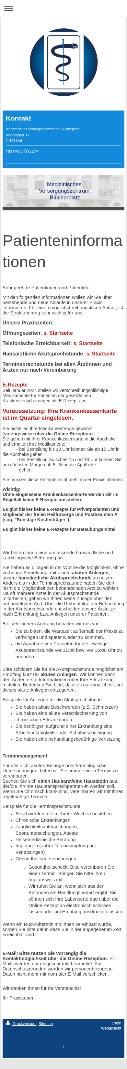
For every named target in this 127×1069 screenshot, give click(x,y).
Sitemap (46, 1023)
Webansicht (111, 1028)
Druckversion (21, 1023)
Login (116, 1023)
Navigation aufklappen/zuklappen (63, 9)
